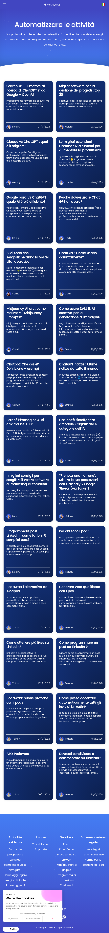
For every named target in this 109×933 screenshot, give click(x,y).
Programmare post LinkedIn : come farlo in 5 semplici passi (26, 535)
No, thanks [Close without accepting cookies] (13, 918)
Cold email (67, 885)
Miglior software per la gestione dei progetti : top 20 (79, 90)
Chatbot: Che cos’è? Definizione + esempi (22, 366)
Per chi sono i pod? (74, 531)
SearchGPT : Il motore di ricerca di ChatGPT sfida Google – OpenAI (26, 90)
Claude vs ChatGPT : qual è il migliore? (27, 143)
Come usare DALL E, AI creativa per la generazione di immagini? (79, 312)
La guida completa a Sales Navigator (15, 865)
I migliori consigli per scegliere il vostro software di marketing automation (27, 479)
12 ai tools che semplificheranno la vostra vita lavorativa (27, 257)
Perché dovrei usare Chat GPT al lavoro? (79, 199)
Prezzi (66, 844)
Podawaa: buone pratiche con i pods (27, 700)
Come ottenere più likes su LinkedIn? (27, 644)
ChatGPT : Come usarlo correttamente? (78, 255)
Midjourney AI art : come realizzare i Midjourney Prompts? (25, 312)
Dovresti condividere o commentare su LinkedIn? (79, 755)
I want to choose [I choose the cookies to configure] (32, 918)
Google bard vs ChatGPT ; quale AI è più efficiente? (27, 199)
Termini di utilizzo (93, 854)
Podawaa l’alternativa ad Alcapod (27, 588)
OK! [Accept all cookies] (52, 918)
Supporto (41, 849)
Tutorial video (41, 844)
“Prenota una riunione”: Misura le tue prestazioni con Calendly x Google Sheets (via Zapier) (78, 482)
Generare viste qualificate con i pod (79, 588)
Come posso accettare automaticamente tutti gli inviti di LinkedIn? (80, 702)
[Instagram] (64, 918)
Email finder (66, 849)
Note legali (93, 849)
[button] (11, 929)
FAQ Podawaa (17, 753)
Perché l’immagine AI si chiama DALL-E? (25, 422)
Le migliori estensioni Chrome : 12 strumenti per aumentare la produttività (80, 146)
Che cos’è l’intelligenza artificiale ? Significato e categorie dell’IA (78, 424)
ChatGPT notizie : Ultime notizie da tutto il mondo (78, 366)
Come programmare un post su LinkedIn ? (78, 644)
